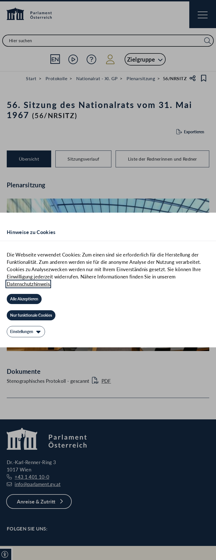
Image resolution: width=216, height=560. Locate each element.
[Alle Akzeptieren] (24, 299)
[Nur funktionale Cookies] (31, 315)
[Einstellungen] (26, 331)
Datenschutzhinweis (28, 284)
